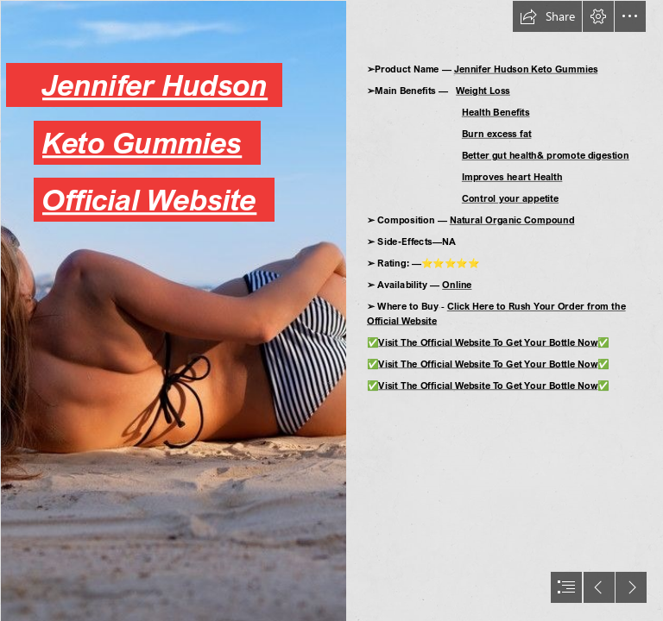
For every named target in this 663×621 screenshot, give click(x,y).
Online (456, 284)
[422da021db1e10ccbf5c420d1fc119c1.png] (172, 310)
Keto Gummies (142, 142)
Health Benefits (496, 111)
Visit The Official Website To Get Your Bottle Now (487, 342)
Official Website (149, 200)
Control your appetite (510, 198)
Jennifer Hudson (155, 84)
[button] (547, 16)
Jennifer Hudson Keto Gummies (525, 68)
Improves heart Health (512, 176)
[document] (331, 310)
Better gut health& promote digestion (545, 154)
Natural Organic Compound (511, 219)
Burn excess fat (497, 133)
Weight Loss (483, 90)
